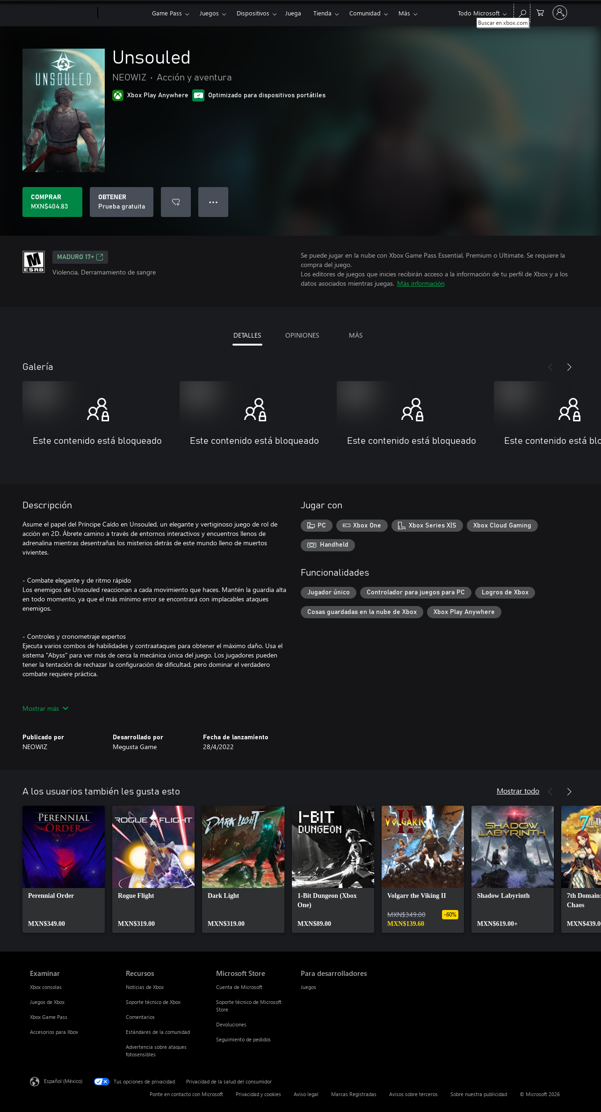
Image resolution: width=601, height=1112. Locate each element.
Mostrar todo (518, 790)
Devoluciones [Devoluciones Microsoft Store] (231, 1024)
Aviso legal (306, 1094)
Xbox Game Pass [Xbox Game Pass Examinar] (48, 1017)
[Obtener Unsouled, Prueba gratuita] (121, 202)
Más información (421, 283)
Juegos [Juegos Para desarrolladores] (308, 987)
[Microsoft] (62, 13)
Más (404, 13)
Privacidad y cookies (258, 1094)
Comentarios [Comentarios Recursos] (140, 1017)
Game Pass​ (167, 13)
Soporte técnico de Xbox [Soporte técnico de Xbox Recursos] (153, 1002)
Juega (293, 13)
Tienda (322, 13)
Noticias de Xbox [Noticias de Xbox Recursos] (145, 987)
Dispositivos (253, 13)
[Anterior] (550, 367)
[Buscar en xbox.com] (522, 11)
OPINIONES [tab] (302, 335)
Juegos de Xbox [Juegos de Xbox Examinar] (47, 1002)
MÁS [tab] (355, 335)
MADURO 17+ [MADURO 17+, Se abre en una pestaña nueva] (80, 257)
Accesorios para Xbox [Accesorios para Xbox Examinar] (54, 1032)
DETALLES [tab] (247, 335)
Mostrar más (45, 708)
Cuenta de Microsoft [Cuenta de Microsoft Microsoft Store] (239, 987)
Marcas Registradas (354, 1094)
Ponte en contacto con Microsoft (186, 1094)
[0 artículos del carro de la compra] (540, 12)
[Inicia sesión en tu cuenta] (560, 12)
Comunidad (365, 13)
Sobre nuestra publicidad (478, 1094)
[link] (63, 869)
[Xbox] (123, 13)
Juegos (209, 13)
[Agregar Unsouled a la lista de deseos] (176, 202)
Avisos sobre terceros (413, 1094)
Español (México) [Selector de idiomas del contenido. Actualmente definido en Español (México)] (63, 1081)
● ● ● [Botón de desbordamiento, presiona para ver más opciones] (213, 201)
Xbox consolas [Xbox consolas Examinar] (46, 987)
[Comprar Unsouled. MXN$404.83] (52, 202)
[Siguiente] (569, 367)
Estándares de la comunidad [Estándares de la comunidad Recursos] (158, 1032)
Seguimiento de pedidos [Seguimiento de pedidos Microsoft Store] (243, 1039)
